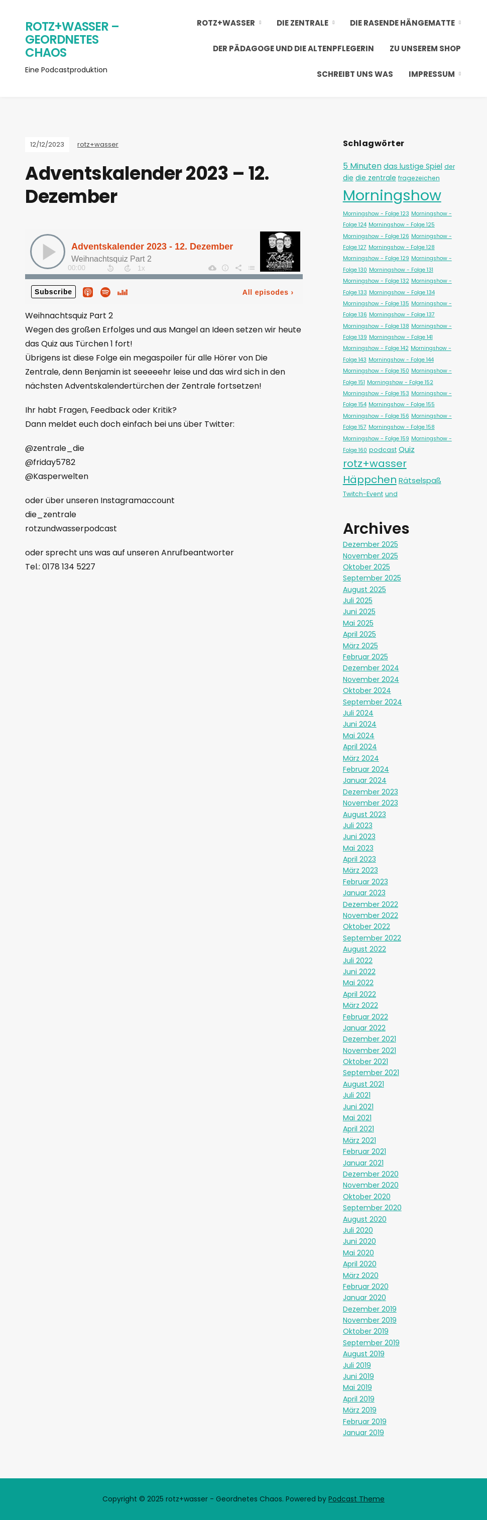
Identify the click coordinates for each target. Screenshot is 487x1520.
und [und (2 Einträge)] (391, 494)
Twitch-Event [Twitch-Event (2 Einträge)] (363, 494)
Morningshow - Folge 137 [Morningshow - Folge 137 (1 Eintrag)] (402, 314)
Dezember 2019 (370, 1309)
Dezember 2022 (370, 904)
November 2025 (370, 556)
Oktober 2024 (367, 690)
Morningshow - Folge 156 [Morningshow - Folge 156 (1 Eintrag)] (376, 416)
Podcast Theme (356, 1499)
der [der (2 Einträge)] (449, 166)
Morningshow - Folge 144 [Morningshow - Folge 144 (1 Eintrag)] (401, 360)
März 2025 (360, 646)
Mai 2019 (357, 1387)
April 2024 (360, 747)
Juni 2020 (359, 1241)
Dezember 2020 (371, 1174)
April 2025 (359, 634)
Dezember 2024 (371, 668)
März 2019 (360, 1410)
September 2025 (372, 578)
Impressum (432, 74)
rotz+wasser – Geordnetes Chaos (72, 39)
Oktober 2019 (366, 1331)
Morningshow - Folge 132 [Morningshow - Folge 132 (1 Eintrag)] (376, 281)
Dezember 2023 (370, 792)
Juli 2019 (357, 1365)
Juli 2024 (358, 713)
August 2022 (364, 949)
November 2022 (370, 915)
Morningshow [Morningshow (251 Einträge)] (392, 195)
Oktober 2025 (366, 567)
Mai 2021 (357, 1118)
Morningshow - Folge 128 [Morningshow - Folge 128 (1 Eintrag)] (402, 247)
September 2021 (371, 1073)
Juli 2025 (358, 601)
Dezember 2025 (370, 544)
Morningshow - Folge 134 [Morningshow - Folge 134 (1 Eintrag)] (402, 292)
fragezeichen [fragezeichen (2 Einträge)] (419, 178)
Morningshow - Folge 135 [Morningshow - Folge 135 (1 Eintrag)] (376, 303)
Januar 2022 (364, 1028)
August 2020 (365, 1219)
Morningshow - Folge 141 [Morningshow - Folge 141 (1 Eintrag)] (401, 337)
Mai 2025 (358, 623)
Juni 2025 (359, 612)
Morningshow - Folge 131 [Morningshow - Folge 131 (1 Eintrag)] (401, 270)
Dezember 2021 (369, 1039)
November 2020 (371, 1185)
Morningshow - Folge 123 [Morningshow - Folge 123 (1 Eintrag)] (376, 213)
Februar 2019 (365, 1422)
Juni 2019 (358, 1376)
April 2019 (359, 1399)
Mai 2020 (358, 1253)
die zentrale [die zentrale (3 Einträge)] (375, 178)
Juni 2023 (359, 837)
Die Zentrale (302, 23)
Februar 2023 (365, 882)
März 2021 (359, 1140)
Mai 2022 (358, 983)
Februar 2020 (366, 1286)
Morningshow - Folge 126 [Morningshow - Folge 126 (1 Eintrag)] (376, 236)
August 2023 (364, 814)
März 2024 (361, 758)
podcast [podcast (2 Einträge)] (383, 449)
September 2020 (372, 1208)
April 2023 (359, 859)
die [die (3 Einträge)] (348, 178)
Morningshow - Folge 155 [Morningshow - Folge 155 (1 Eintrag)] (402, 404)
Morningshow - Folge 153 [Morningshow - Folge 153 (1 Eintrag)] (376, 393)
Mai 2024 (359, 736)
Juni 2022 (359, 972)
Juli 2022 (358, 961)
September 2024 (372, 702)
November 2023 (370, 803)
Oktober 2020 (367, 1197)
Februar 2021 (364, 1151)
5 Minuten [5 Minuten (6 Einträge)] (362, 166)
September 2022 (372, 938)
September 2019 (371, 1343)
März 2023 (360, 870)
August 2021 (363, 1084)
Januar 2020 (364, 1298)
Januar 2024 (365, 780)
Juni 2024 (360, 724)
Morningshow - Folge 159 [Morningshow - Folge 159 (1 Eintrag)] (376, 438)
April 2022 (359, 994)
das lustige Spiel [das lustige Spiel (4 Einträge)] (413, 166)
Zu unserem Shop (425, 48)
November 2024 (371, 679)
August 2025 (364, 589)
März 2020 (361, 1275)
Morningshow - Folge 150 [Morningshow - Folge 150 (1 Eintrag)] (376, 371)
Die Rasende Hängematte (402, 23)
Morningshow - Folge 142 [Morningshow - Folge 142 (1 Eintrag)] (376, 348)
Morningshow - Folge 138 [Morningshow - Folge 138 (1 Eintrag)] (376, 326)
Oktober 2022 (366, 926)
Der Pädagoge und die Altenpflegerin (293, 48)
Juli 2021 (357, 1095)
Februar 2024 (366, 769)
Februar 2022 (365, 1017)
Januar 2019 (363, 1433)
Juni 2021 (358, 1107)
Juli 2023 (358, 826)
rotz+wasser (226, 23)
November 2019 (370, 1320)
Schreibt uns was (355, 74)
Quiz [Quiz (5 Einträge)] (407, 449)
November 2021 (369, 1050)
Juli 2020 (358, 1230)
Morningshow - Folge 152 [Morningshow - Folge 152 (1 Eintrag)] (400, 382)
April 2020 (360, 1264)
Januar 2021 (363, 1163)
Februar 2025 (365, 657)
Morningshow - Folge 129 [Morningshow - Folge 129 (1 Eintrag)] (376, 258)
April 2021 (358, 1129)
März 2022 (360, 1005)
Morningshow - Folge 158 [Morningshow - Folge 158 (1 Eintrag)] (402, 427)
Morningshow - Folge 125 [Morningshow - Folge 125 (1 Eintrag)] (402, 224)
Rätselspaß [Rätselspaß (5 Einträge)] (420, 480)
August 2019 (364, 1354)
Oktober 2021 (365, 1062)
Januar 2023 (364, 893)
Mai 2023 (358, 848)
